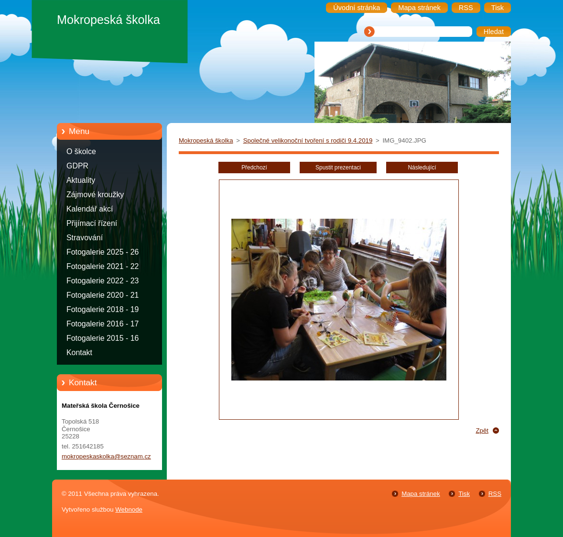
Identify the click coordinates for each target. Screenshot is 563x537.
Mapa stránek (420, 493)
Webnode (128, 509)
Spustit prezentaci (338, 167)
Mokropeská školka (206, 140)
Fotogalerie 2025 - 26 (102, 252)
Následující (422, 167)
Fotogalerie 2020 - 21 (102, 295)
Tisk (464, 493)
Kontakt (79, 352)
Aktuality (80, 180)
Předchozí (254, 167)
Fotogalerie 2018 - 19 (102, 309)
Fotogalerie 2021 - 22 (102, 266)
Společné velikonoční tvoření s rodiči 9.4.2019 (308, 140)
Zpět (482, 430)
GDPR (77, 166)
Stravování (84, 238)
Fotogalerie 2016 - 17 (102, 324)
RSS (494, 493)
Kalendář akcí (89, 209)
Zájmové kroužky (95, 194)
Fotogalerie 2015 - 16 (102, 338)
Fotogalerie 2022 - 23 (102, 281)
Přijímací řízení (91, 223)
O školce (81, 151)
